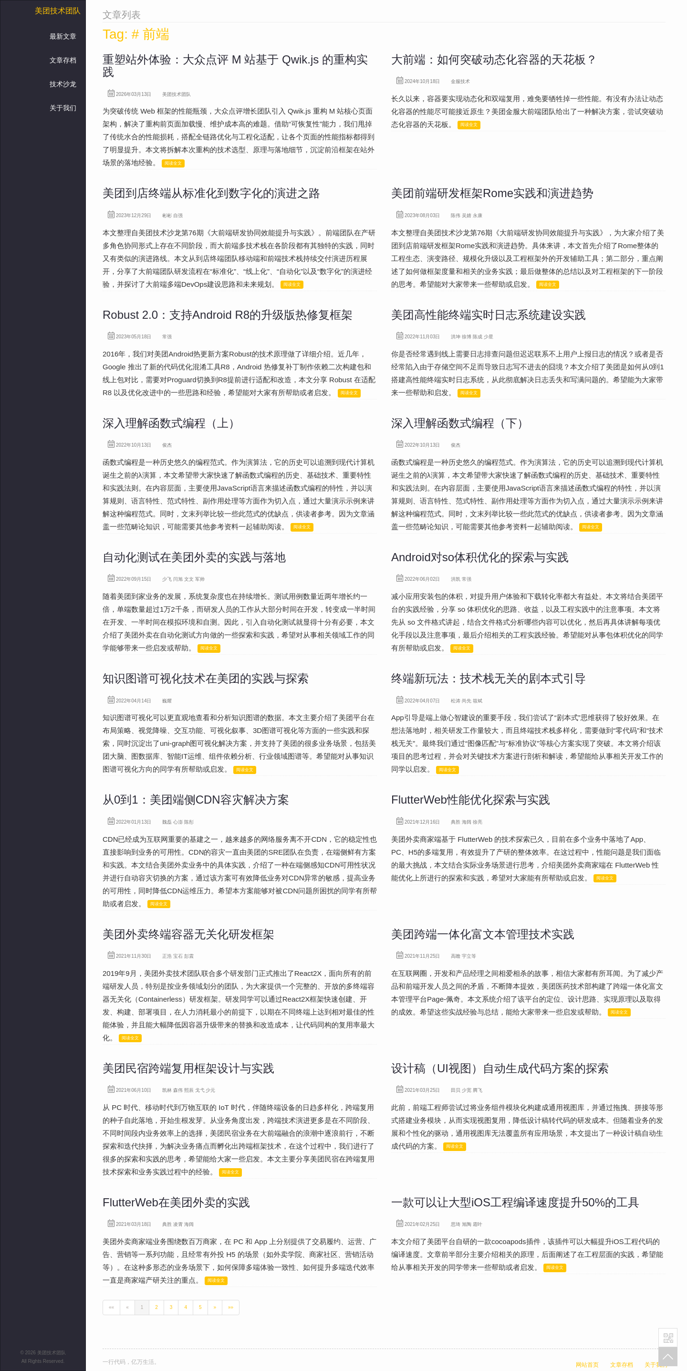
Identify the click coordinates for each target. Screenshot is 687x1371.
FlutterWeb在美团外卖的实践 (176, 1202)
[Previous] (127, 1307)
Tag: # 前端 (136, 34)
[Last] (230, 1307)
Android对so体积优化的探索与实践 (480, 557)
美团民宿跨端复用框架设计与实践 (188, 1068)
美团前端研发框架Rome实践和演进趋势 (492, 193)
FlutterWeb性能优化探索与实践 (470, 799)
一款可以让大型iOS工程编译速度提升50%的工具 (515, 1202)
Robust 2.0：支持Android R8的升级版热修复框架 (228, 314)
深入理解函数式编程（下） (460, 423)
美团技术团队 (58, 11)
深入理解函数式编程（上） (171, 423)
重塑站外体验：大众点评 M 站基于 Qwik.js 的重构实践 (235, 65)
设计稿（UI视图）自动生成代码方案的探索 (500, 1068)
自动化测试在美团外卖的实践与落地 (194, 557)
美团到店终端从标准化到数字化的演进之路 (211, 193)
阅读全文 (173, 163)
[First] (111, 1307)
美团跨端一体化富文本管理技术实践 (482, 934)
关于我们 (63, 108)
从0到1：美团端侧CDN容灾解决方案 (196, 799)
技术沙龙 (63, 84)
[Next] (215, 1307)
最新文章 (63, 36)
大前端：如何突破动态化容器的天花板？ (494, 59)
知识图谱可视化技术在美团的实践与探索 (206, 678)
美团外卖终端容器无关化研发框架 (188, 934)
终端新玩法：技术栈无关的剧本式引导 (488, 678)
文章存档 (63, 60)
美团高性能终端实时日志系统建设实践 (488, 314)
